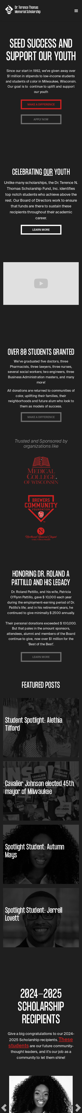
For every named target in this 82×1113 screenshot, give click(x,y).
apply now (41, 119)
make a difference (41, 104)
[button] (76, 11)
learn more (41, 230)
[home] (26, 9)
